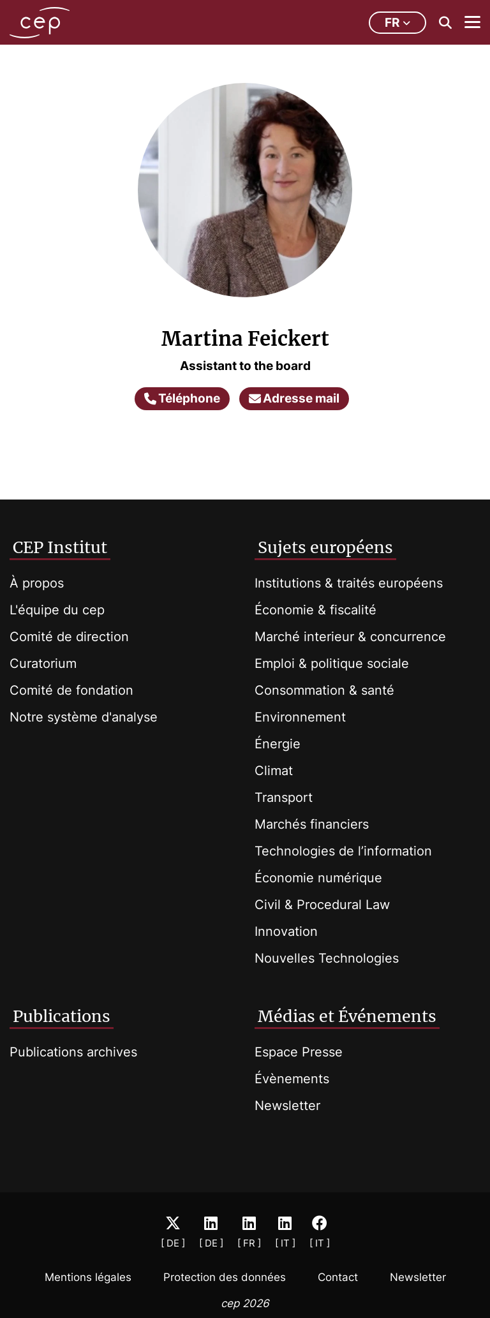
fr (397, 22)
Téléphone (182, 398)
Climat (274, 770)
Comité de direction (69, 636)
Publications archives (73, 1052)
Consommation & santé (324, 690)
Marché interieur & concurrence (350, 636)
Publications (61, 1016)
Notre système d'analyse (84, 717)
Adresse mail (294, 398)
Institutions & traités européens (349, 583)
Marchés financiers (312, 824)
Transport (284, 797)
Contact (338, 1277)
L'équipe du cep (57, 610)
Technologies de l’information (343, 851)
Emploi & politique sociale (332, 663)
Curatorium (43, 663)
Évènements (292, 1078)
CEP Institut (60, 547)
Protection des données (224, 1277)
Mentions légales (88, 1277)
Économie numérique (318, 877)
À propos (37, 583)
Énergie (278, 744)
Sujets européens (325, 547)
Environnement (300, 717)
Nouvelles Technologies (327, 958)
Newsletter (287, 1105)
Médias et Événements (347, 1016)
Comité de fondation (71, 690)
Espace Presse (299, 1052)
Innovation (286, 931)
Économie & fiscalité (315, 610)
